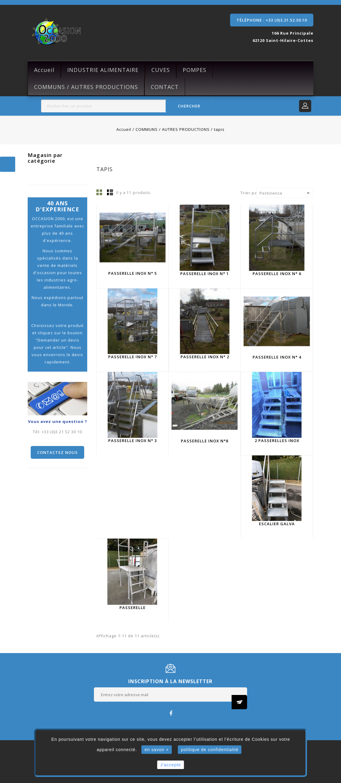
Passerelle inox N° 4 (277, 357)
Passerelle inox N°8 (204, 441)
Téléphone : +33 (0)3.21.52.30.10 (271, 20)
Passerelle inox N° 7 (132, 356)
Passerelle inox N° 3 (132, 440)
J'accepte (170, 764)
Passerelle (132, 607)
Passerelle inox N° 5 (132, 273)
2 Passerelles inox (277, 440)
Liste (110, 192)
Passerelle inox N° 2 (205, 356)
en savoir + (157, 749)
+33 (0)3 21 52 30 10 (62, 431)
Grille (99, 192)
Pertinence (286, 193)
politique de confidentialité (210, 749)
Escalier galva (277, 523)
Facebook (171, 713)
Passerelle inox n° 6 (277, 273)
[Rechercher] (126, 106)
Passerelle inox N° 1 (204, 273)
